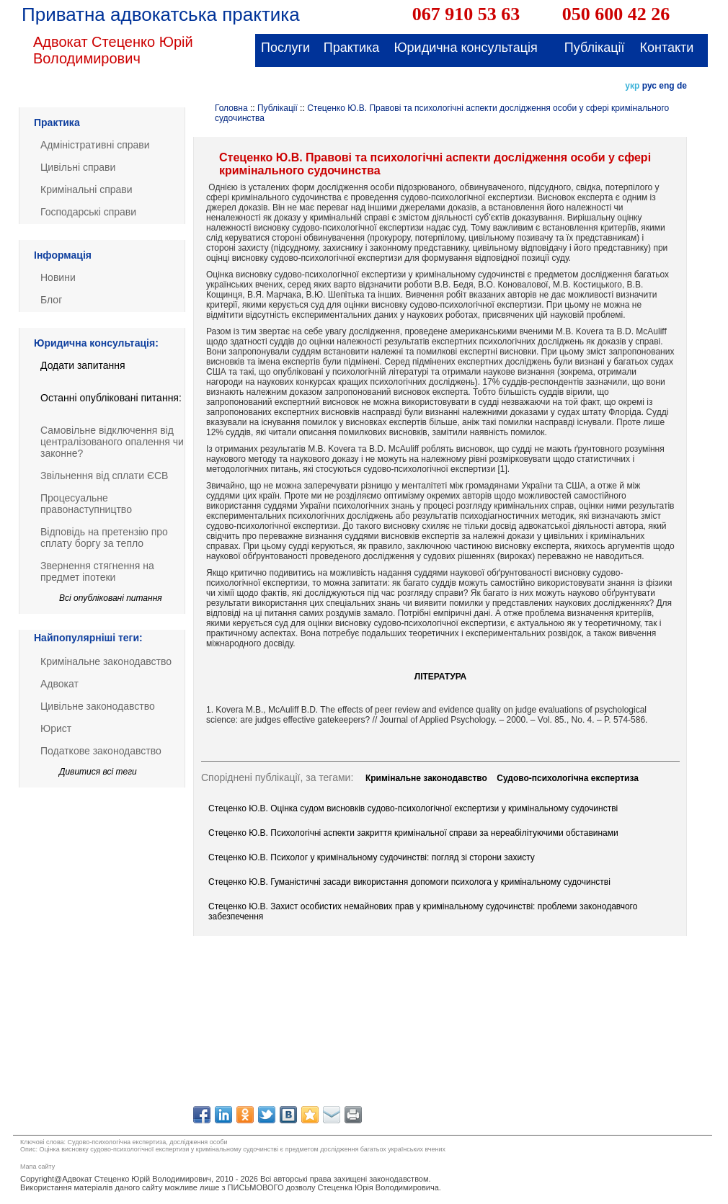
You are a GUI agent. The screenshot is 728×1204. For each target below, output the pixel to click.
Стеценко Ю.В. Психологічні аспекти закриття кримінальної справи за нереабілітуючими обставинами (413, 833)
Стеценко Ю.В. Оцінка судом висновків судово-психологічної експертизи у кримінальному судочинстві (413, 808)
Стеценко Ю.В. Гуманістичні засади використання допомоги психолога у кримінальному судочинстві (409, 882)
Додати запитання (82, 365)
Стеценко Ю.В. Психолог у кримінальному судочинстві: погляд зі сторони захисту (371, 857)
